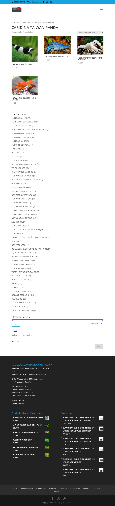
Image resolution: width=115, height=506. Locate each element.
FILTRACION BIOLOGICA (22, 260)
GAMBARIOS (17, 183)
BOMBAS (15, 234)
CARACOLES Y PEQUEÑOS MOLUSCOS (28, 237)
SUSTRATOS (17, 299)
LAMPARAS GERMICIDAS (22, 207)
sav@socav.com (18, 400)
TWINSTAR (16, 149)
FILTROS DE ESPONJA (21, 145)
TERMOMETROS (18, 307)
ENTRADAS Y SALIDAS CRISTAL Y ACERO (29, 130)
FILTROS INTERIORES (21, 133)
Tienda (56, 492)
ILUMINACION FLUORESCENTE (25, 210)
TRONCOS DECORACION (22, 311)
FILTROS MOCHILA (19, 203)
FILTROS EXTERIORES (21, 137)
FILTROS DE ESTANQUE (22, 199)
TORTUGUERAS (18, 160)
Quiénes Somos (26, 489)
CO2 (13, 241)
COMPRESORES (18, 245)
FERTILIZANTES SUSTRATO (23, 122)
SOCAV (53, 503)
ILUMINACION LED (19, 118)
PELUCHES (16, 153)
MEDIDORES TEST (19, 276)
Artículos (63, 489)
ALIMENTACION (18, 226)
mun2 (70, 503)
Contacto (96, 489)
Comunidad (41, 489)
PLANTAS (15, 287)
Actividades (75, 489)
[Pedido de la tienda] (90, 32)
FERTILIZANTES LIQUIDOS (23, 214)
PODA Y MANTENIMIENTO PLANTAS (27, 180)
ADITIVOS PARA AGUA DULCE (24, 164)
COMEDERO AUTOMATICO (23, 195)
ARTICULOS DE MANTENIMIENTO (26, 230)
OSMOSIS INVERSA (20, 187)
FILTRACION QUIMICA (21, 268)
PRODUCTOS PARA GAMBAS (24, 257)
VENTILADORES (18, 168)
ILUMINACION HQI (19, 141)
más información (18, 403)
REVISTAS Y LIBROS (20, 291)
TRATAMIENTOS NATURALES (24, 272)
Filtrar (16, 324)
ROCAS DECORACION (21, 295)
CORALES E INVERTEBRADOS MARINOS (29, 249)
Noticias (52, 489)
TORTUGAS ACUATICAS (22, 126)
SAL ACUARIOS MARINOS (22, 172)
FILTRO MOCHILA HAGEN (22, 176)
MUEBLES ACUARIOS (21, 280)
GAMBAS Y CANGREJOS (22, 191)
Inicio (13, 22)
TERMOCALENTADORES (22, 303)
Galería (86, 489)
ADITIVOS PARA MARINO (22, 218)
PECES (14, 284)
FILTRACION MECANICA (22, 264)
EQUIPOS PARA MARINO (22, 253)
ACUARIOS (16, 222)
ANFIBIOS (16, 157)
